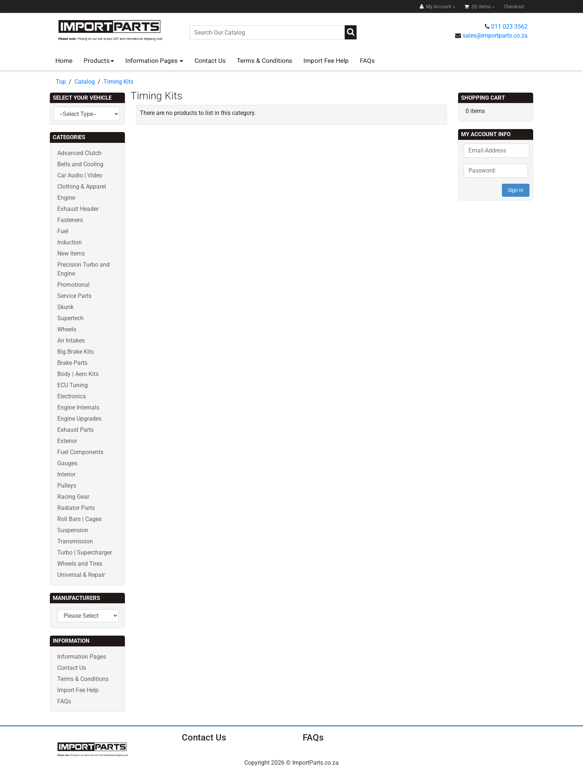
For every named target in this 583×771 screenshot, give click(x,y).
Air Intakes (71, 340)
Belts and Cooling (80, 164)
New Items (71, 253)
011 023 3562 (509, 26)
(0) (478, 6)
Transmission (75, 541)
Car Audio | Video (79, 175)
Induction (69, 242)
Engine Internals (78, 407)
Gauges (67, 463)
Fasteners (70, 220)
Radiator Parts (76, 507)
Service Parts (74, 295)
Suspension (72, 530)
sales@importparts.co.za (495, 35)
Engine (66, 197)
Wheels (66, 329)
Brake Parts (72, 362)
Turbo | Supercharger (84, 552)
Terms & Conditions (264, 60)
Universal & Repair (81, 574)
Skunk (65, 307)
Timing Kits (118, 81)
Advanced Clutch (79, 153)
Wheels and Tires (79, 563)
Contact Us (210, 60)
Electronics (71, 396)
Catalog (84, 81)
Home (64, 60)
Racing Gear (73, 496)
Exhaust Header (78, 208)
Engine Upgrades (79, 418)
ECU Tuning (72, 385)
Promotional (73, 284)
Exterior (67, 440)
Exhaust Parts (75, 429)
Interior (66, 474)
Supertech (70, 318)
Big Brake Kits (75, 351)
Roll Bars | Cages (79, 519)
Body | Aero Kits (78, 374)
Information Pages (152, 60)
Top (61, 81)
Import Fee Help (326, 60)
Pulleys (66, 485)
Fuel (62, 231)
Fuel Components (80, 452)
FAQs (367, 60)
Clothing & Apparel (81, 186)
